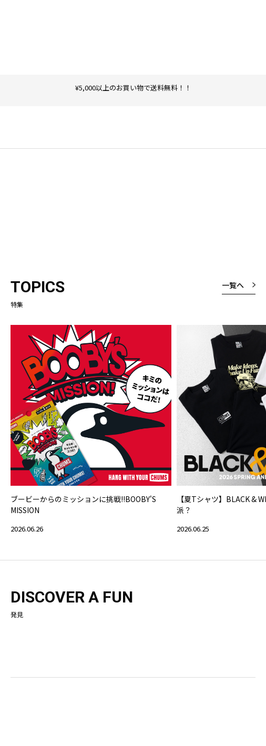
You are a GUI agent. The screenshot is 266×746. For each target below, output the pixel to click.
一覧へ (233, 285)
